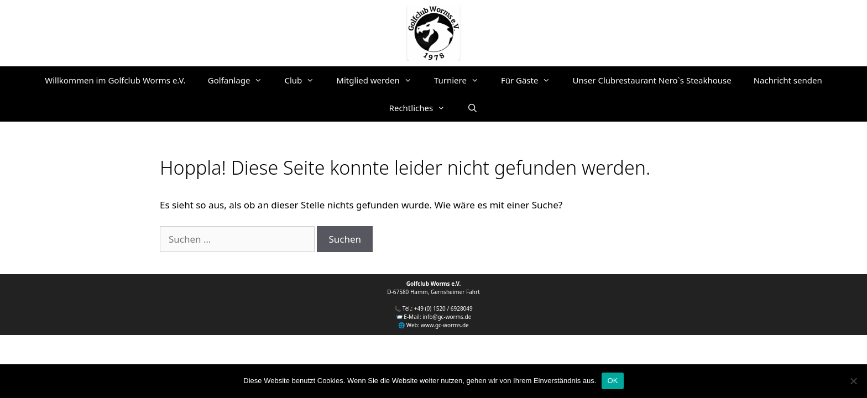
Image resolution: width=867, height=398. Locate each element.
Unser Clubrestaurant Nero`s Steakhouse (651, 80)
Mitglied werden (379, 80)
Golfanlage (241, 80)
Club (304, 80)
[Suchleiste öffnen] (472, 108)
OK (612, 380)
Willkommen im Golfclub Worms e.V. (115, 80)
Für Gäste (531, 80)
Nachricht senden (788, 80)
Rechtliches (423, 108)
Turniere (462, 80)
